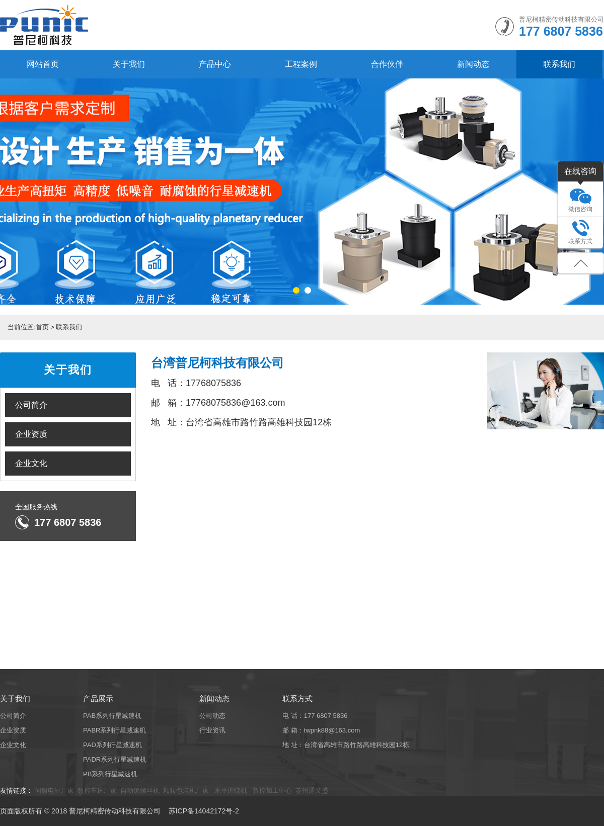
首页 (42, 327)
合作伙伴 (387, 64)
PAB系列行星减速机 (112, 715)
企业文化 (31, 463)
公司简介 (31, 405)
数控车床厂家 (97, 790)
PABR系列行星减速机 (114, 730)
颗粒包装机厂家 (187, 790)
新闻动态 (473, 64)
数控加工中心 (271, 790)
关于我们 (129, 64)
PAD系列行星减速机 (112, 745)
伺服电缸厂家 (54, 790)
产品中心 (215, 64)
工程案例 (301, 64)
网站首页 (43, 64)
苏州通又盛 (311, 790)
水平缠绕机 (230, 790)
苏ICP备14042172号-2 (204, 811)
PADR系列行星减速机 (114, 759)
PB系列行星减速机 (110, 774)
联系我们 (559, 64)
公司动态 (212, 715)
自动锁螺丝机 (140, 790)
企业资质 (31, 434)
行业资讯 (212, 730)
